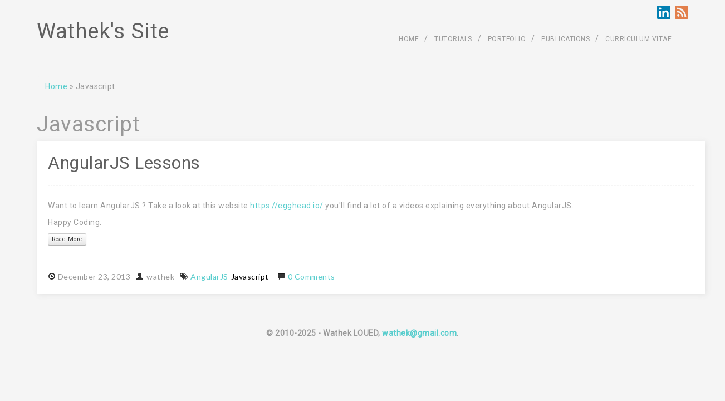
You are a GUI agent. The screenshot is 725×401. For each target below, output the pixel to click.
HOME (409, 39)
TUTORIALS (453, 39)
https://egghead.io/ (287, 205)
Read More (67, 239)
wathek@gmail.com (419, 333)
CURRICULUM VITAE (638, 39)
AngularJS (209, 276)
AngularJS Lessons (124, 163)
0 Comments (311, 276)
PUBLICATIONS (565, 39)
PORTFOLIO (507, 39)
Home (56, 86)
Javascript (250, 276)
